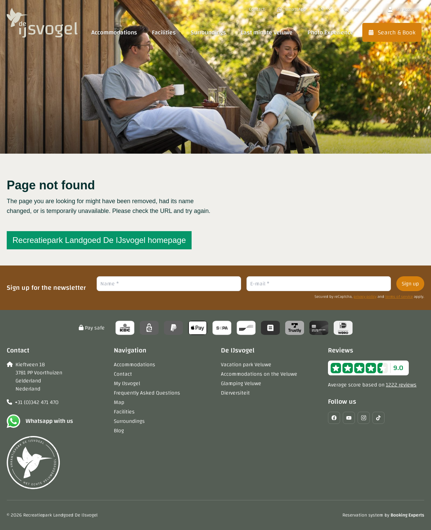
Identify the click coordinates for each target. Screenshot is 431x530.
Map (119, 402)
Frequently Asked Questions (147, 393)
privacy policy (365, 296)
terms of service (399, 296)
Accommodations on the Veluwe (259, 374)
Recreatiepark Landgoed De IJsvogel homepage (99, 240)
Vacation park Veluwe (246, 365)
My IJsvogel (127, 383)
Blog (119, 431)
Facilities (124, 412)
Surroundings (129, 421)
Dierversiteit (235, 393)
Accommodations (134, 365)
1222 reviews (401, 385)
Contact (123, 374)
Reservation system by (383, 515)
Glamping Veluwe (241, 383)
